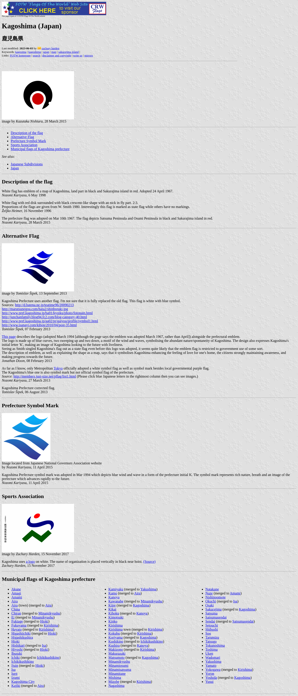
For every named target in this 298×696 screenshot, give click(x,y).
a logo (30, 561)
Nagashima (116, 686)
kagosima (20, 52)
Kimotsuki (116, 617)
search (36, 55)
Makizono (115, 649)
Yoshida (211, 677)
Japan (15, 168)
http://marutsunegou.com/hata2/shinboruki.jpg (35, 309)
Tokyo (58, 368)
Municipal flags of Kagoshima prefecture (40, 149)
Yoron (209, 673)
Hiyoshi (17, 649)
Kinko (112, 621)
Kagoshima (141, 605)
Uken (209, 653)
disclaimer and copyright (56, 55)
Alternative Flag (22, 137)
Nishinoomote (215, 597)
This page (9, 337)
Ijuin (14, 665)
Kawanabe (116, 601)
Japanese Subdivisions (27, 164)
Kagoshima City (23, 682)
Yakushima (148, 589)
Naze (209, 593)
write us (78, 55)
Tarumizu (212, 637)
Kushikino (115, 641)
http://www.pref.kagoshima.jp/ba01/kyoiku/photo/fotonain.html (47, 313)
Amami (16, 597)
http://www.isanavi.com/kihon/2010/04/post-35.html (39, 325)
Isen (14, 673)
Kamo (112, 593)
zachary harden (50, 48)
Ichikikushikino (48, 657)
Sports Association (24, 145)
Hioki (44, 621)
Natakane (212, 589)
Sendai (210, 621)
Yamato (210, 665)
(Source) (149, 561)
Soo (208, 633)
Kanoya (114, 597)
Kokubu (114, 633)
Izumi (15, 677)
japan (46, 52)
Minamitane (117, 673)
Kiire (112, 605)
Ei (12, 617)
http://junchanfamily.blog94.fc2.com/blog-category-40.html (44, 317)
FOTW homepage (20, 55)
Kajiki (15, 686)
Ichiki (15, 657)
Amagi (16, 593)
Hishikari (18, 645)
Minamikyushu (49, 613)
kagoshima (34, 52)
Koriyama (115, 637)
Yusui (209, 682)
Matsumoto (116, 657)
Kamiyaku (115, 589)
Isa (44, 645)
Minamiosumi (118, 665)
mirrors (88, 55)
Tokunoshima (215, 645)
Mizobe (113, 682)
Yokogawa (213, 669)
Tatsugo (211, 641)
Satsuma (211, 613)
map (53, 52)
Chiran (16, 613)
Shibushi (211, 629)
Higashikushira (22, 637)
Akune (16, 589)
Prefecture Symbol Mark (28, 141)
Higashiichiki (21, 633)
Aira (14, 601)
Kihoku (113, 613)
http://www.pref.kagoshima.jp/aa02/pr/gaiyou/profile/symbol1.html (50, 321)
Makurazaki (116, 653)
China (15, 609)
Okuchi (210, 601)
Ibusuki (16, 653)
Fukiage (17, 621)
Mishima (114, 677)
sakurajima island (68, 52)
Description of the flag (27, 133)
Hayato (16, 629)
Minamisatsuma (119, 669)
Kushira (114, 645)
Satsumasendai (216, 617)
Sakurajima (213, 609)
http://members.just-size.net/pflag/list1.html (44, 376)
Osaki (209, 605)
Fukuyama (19, 625)
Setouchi (211, 625)
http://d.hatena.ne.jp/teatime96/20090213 (44, 305)
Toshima (211, 649)
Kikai (112, 609)
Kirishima (51, 625)
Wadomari (212, 657)
